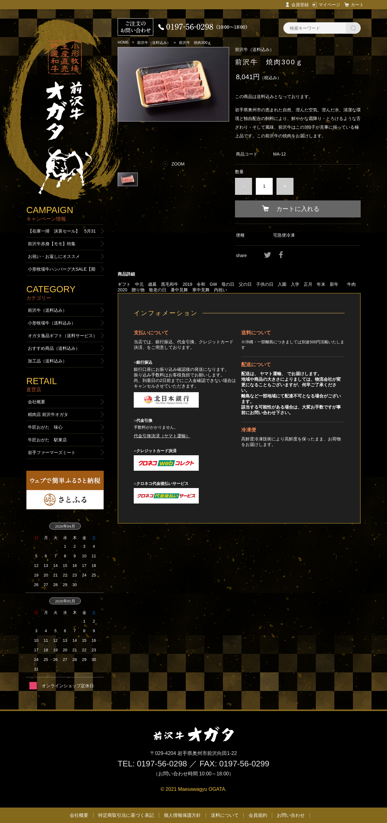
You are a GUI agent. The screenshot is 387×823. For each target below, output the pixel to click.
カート (357, 4)
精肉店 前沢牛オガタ (48, 414)
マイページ (329, 4)
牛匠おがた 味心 (45, 427)
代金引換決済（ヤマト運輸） (162, 435)
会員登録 (300, 4)
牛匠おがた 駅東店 (47, 439)
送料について (225, 815)
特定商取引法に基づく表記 (126, 815)
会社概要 (36, 401)
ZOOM (178, 163)
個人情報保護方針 (182, 815)
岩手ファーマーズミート (52, 452)
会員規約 (258, 815)
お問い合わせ (291, 815)
